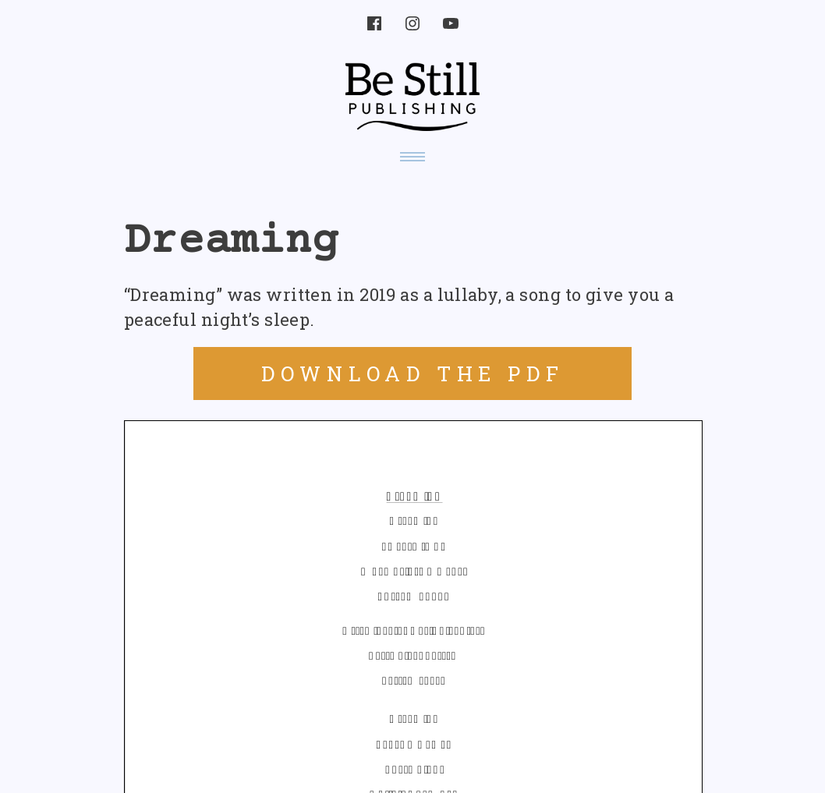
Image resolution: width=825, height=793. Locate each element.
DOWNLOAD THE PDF (413, 373)
